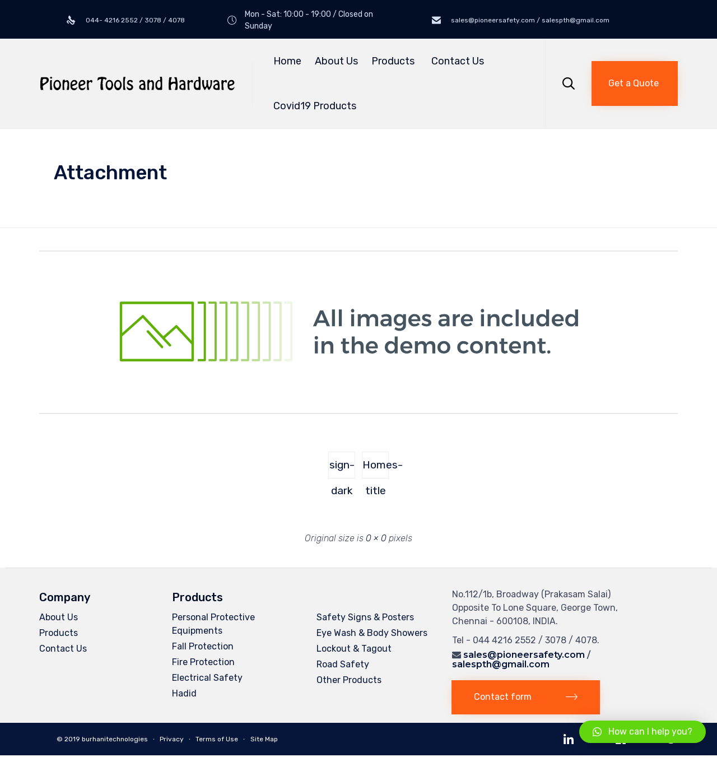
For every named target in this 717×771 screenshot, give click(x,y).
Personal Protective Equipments (213, 624)
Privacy (172, 739)
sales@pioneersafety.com (524, 654)
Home (287, 61)
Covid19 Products (314, 106)
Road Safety (342, 664)
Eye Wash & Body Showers (371, 633)
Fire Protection (203, 662)
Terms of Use (216, 739)
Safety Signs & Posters (365, 617)
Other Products (348, 680)
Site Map (264, 739)
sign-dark (342, 468)
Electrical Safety (207, 677)
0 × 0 (376, 538)
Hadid (184, 693)
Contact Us (457, 61)
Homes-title (375, 468)
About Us (336, 61)
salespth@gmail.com (501, 664)
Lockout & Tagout (354, 648)
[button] (635, 83)
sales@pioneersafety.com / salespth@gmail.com (529, 20)
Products (394, 61)
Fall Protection (203, 646)
